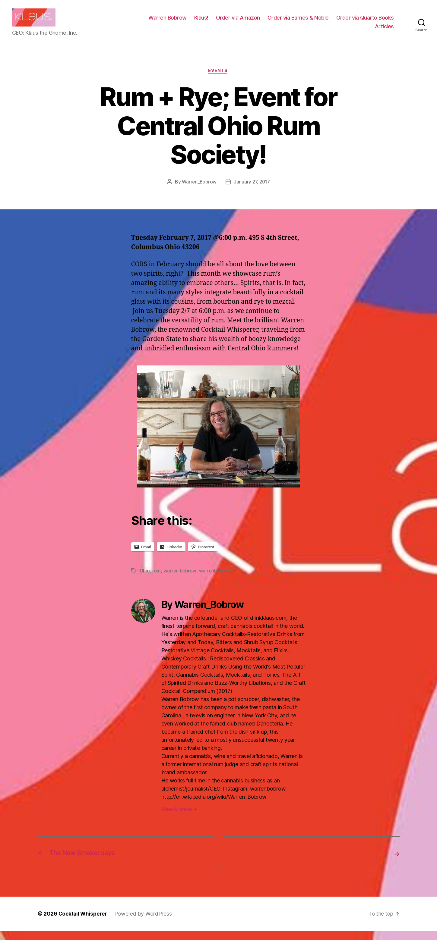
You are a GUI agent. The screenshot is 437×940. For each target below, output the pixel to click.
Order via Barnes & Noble (363, 22)
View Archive (179, 819)
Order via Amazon (303, 22)
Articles (384, 31)
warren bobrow (181, 581)
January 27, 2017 (252, 192)
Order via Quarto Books (338, 31)
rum (157, 581)
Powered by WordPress (145, 923)
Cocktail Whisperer (84, 923)
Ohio (145, 581)
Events (218, 80)
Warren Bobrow (233, 22)
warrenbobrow (216, 581)
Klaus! (266, 22)
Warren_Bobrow (199, 192)
